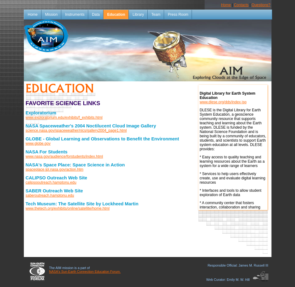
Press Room (178, 14)
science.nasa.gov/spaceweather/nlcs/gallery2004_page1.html (76, 130)
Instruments (75, 14)
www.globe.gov (38, 143)
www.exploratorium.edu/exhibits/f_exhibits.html (64, 117)
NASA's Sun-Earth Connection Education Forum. (85, 271)
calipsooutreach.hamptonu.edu (51, 182)
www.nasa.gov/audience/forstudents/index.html (64, 156)
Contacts (241, 5)
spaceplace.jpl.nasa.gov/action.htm (55, 169)
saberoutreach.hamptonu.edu (50, 195)
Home (226, 5)
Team (155, 14)
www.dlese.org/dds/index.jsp (223, 102)
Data (96, 14)
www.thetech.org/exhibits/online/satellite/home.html (68, 208)
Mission (51, 14)
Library (138, 14)
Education (116, 14)
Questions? (261, 5)
